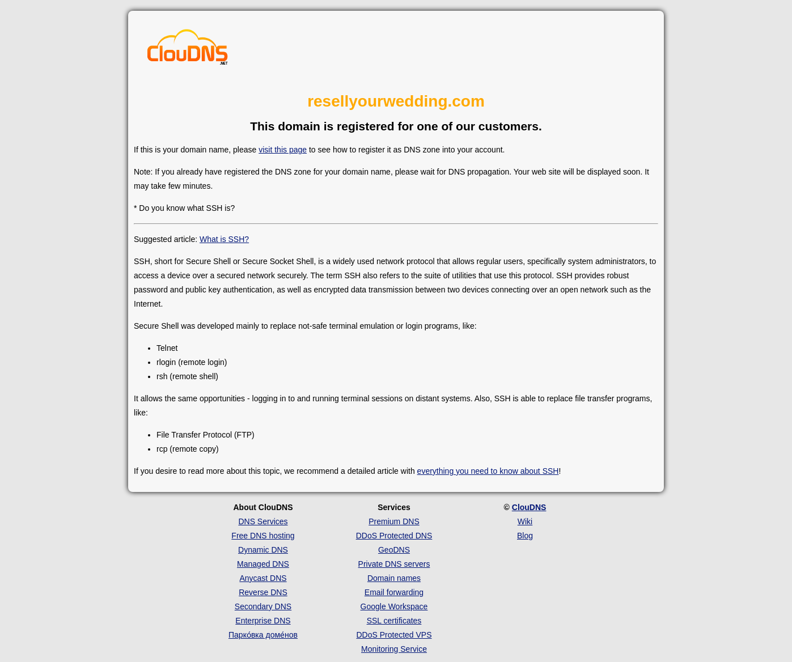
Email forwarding (394, 592)
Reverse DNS (263, 592)
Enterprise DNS (262, 620)
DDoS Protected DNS (394, 535)
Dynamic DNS (263, 549)
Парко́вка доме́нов (263, 634)
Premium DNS (394, 521)
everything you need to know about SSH (488, 471)
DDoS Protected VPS (393, 634)
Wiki (525, 521)
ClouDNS (529, 507)
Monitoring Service (394, 648)
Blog (525, 535)
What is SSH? (224, 239)
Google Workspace (394, 606)
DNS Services (262, 521)
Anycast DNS (262, 578)
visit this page (283, 149)
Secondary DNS (263, 606)
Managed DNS (263, 563)
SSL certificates (394, 620)
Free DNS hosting (262, 535)
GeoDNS (394, 549)
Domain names (394, 578)
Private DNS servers (394, 563)
